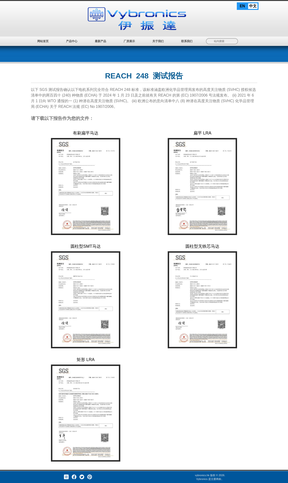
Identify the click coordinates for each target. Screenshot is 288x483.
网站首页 (43, 41)
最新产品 (100, 41)
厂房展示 (129, 41)
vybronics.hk (202, 475)
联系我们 (186, 41)
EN (242, 6)
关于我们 (158, 41)
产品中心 (71, 41)
